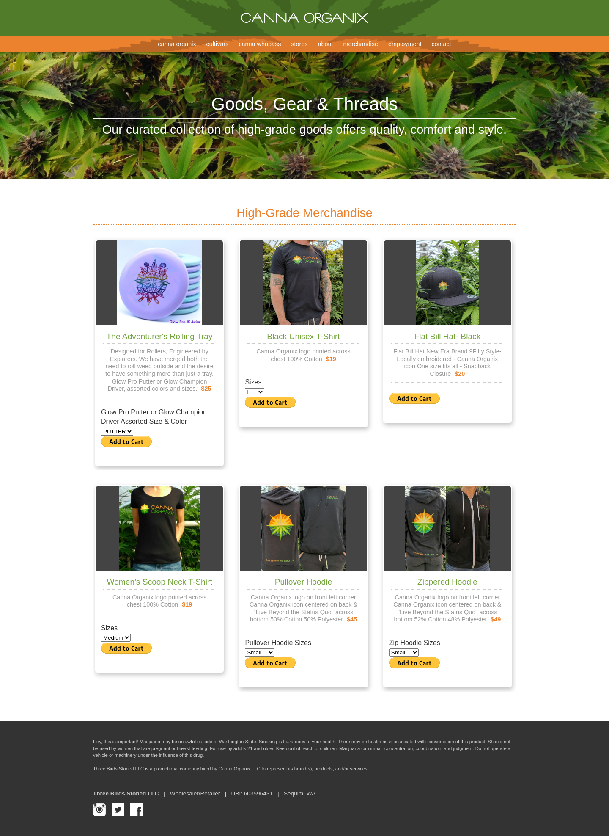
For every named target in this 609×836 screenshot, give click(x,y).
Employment (404, 44)
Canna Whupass (260, 44)
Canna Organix (177, 44)
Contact (441, 44)
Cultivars (217, 44)
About (325, 44)
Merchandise (360, 44)
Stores (299, 44)
